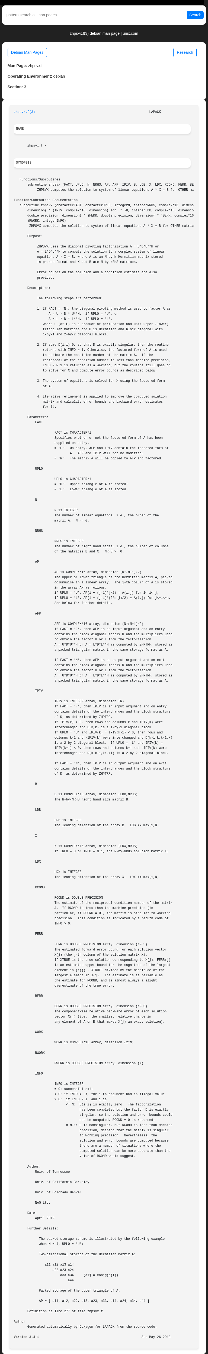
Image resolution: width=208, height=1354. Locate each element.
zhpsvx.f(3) (24, 112)
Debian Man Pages (27, 52)
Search (195, 15)
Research (185, 52)
